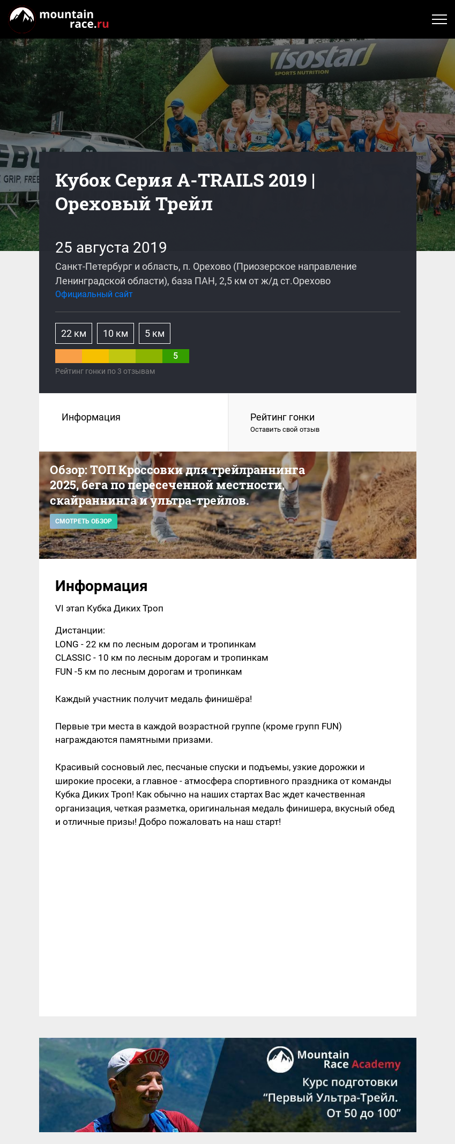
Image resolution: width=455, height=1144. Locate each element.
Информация (91, 417)
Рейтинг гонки (322, 423)
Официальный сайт (94, 294)
